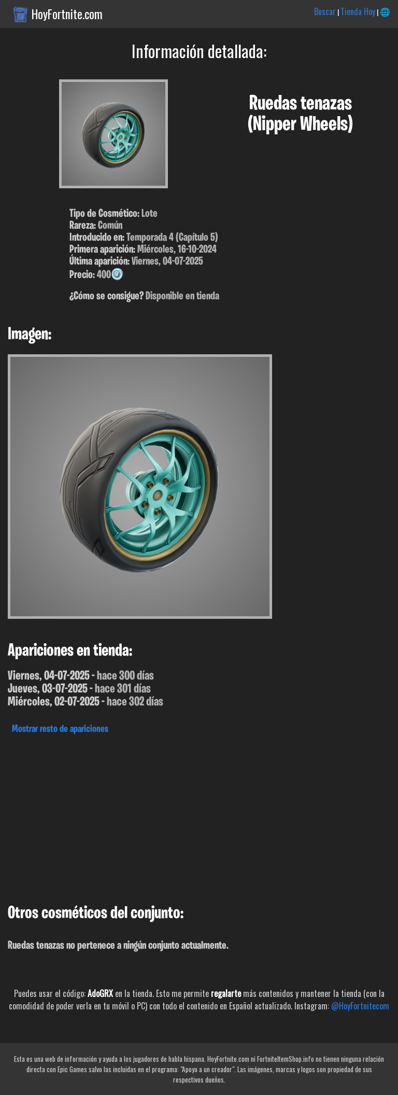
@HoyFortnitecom (360, 1006)
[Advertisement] (199, 816)
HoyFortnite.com (67, 14)
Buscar (325, 11)
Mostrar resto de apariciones (60, 729)
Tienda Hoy (357, 11)
